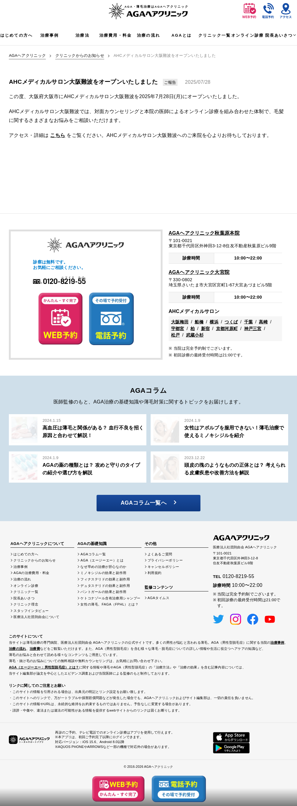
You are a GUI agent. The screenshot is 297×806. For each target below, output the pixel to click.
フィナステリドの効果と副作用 (105, 579)
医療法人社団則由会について (36, 617)
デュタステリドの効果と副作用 (105, 585)
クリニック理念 (25, 604)
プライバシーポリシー (165, 560)
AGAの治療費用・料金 (31, 573)
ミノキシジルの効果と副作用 (103, 573)
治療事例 (49, 35)
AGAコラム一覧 (93, 554)
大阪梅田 (180, 321)
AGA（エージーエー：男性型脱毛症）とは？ (44, 667)
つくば (231, 321)
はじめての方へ (16, 35)
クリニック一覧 (214, 35)
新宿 (205, 328)
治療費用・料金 (115, 35)
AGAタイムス (159, 598)
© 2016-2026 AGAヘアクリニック (148, 766)
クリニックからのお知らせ (79, 55)
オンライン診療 (247, 35)
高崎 (263, 321)
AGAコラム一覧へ (148, 503)
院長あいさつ (279, 35)
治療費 (35, 648)
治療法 (82, 35)
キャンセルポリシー (163, 567)
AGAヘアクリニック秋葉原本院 (204, 233)
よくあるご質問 (160, 554)
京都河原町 (227, 328)
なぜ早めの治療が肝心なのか (103, 567)
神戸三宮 (253, 328)
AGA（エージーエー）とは (101, 560)
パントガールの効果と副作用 (103, 592)
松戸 (175, 335)
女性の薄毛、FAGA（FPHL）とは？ (109, 604)
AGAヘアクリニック (27, 55)
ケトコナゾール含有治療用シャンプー (110, 598)
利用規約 (155, 573)
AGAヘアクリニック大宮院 (199, 272)
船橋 (199, 321)
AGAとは (181, 35)
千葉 (248, 321)
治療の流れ (148, 35)
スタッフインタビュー (31, 611)
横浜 (214, 321)
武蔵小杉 (195, 335)
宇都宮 (177, 328)
